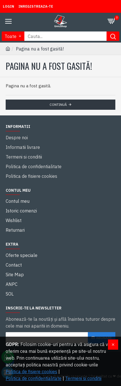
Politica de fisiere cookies (31, 371)
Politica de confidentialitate (33, 378)
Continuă (58, 104)
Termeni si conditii (83, 378)
